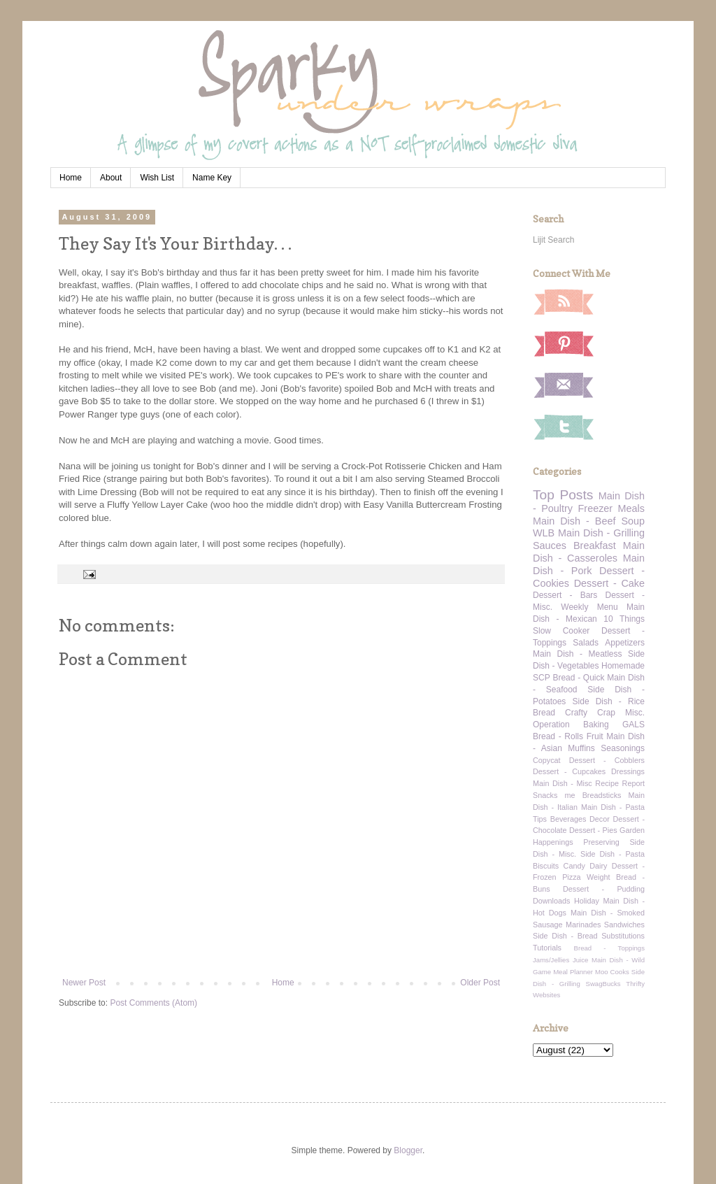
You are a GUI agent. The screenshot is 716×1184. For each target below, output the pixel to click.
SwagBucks (602, 983)
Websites (546, 995)
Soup (633, 521)
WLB (543, 532)
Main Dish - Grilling (601, 532)
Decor (599, 819)
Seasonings (623, 748)
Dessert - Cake (609, 583)
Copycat (547, 760)
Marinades (583, 924)
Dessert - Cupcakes (569, 771)
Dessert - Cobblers (607, 760)
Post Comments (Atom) (153, 1003)
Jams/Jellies (551, 960)
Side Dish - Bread (565, 936)
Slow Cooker (561, 631)
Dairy (598, 866)
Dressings (628, 771)
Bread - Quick (578, 678)
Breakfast (594, 545)
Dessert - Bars (565, 595)
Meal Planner (573, 972)
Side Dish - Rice (609, 701)
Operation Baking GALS (589, 724)
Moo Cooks (612, 972)
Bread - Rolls (558, 736)
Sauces (549, 545)
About (111, 178)
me (570, 795)
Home (70, 178)
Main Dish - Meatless (577, 654)
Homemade (623, 666)
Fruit (595, 736)
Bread (544, 713)
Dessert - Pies (593, 830)
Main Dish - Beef (574, 521)
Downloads (551, 901)
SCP (541, 678)
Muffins (581, 748)
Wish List (157, 178)
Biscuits (546, 866)
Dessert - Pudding (604, 889)
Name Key (211, 178)
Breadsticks (602, 795)
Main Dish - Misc (562, 783)
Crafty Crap (590, 713)
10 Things (624, 619)
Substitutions (623, 936)
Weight (598, 877)
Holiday (586, 901)
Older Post (480, 982)
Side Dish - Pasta (612, 854)
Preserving (601, 842)
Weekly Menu (589, 607)
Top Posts (563, 494)
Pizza (571, 877)
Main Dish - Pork (589, 564)
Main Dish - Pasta (613, 807)
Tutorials (547, 947)
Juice (580, 960)
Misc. (635, 713)
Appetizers (625, 643)
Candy (574, 866)
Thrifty (635, 983)
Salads (586, 643)
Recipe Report (620, 783)
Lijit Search (553, 240)
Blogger (408, 1150)
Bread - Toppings (609, 948)
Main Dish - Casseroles (589, 552)
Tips (540, 819)
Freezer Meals (611, 508)
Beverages (568, 819)
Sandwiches (624, 924)
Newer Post (84, 982)
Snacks (545, 795)
